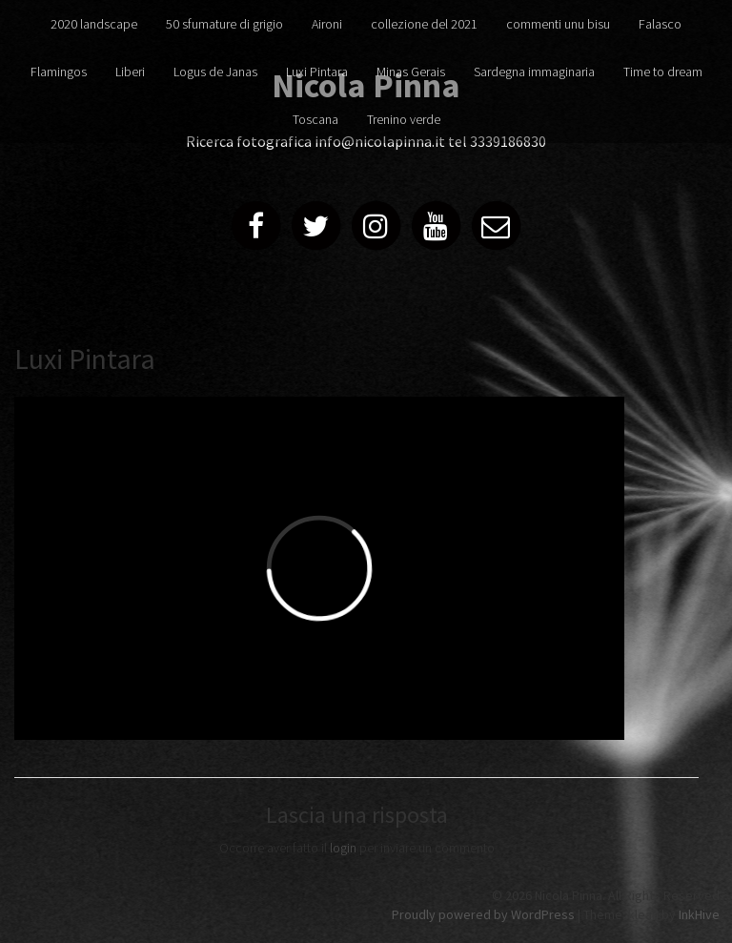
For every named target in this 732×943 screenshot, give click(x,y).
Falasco (660, 23)
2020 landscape (94, 23)
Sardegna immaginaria (534, 71)
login (343, 847)
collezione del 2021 (424, 23)
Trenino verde (403, 119)
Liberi (130, 71)
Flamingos (58, 71)
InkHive (699, 914)
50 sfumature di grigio (224, 23)
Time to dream (662, 71)
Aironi (327, 23)
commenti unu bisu (558, 23)
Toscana (315, 119)
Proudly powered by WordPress (483, 914)
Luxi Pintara (317, 71)
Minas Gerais (410, 71)
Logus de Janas (215, 71)
